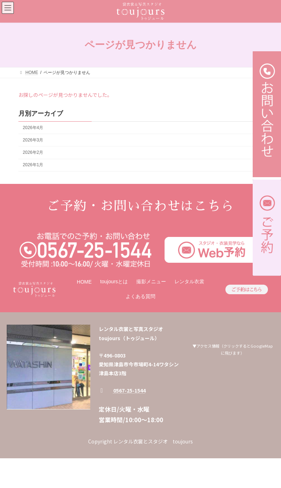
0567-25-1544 (129, 390)
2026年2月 (33, 152)
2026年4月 (33, 127)
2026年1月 (33, 164)
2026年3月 (33, 140)
